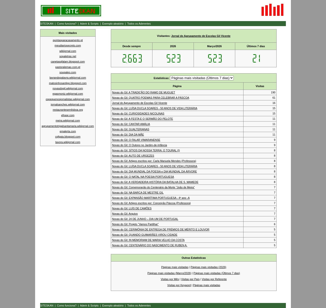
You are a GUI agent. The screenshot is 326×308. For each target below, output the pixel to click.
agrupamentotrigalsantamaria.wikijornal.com (68, 126)
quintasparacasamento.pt (68, 40)
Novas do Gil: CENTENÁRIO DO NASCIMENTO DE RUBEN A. (149, 245)
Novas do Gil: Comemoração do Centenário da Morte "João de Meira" (153, 187)
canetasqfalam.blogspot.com (68, 61)
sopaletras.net (67, 56)
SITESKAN (46, 23)
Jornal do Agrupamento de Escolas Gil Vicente (200, 35)
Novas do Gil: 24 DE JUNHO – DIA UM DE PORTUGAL (145, 218)
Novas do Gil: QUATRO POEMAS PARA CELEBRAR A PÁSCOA (150, 97)
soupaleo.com (67, 72)
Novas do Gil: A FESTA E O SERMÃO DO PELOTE (142, 118)
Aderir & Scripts (89, 23)
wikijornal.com (67, 50)
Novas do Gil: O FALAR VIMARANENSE (136, 139)
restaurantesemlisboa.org (68, 109)
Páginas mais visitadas (174, 267)
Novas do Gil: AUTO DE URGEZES (133, 155)
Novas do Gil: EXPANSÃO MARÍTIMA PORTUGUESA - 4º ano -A (151, 197)
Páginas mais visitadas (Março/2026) (169, 273)
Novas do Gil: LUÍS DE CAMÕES (132, 208)
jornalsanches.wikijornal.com (68, 104)
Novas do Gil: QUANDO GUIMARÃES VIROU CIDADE (145, 234)
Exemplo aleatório (113, 23)
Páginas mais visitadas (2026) (208, 267)
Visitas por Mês (170, 279)
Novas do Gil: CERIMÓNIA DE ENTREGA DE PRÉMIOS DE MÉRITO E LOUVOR (160, 229)
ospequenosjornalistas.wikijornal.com (68, 99)
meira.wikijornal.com (68, 120)
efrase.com (67, 115)
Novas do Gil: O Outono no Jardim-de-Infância (139, 145)
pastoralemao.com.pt (67, 67)
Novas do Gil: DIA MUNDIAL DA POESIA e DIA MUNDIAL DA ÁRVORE (154, 171)
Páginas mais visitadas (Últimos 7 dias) (217, 273)
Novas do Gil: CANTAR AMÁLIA (131, 124)
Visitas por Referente (214, 279)
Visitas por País (190, 279)
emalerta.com (68, 131)
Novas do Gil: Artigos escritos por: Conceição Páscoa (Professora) (151, 203)
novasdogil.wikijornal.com (68, 88)
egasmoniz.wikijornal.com (68, 93)
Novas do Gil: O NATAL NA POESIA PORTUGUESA (143, 176)
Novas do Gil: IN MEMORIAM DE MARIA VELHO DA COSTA (148, 239)
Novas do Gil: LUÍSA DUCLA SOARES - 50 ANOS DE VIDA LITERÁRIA (154, 108)
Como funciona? (66, 23)
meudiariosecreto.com (68, 45)
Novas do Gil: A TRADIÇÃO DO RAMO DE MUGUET (143, 92)
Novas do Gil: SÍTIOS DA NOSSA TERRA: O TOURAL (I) (146, 150)
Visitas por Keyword (179, 285)
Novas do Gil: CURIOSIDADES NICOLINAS (138, 113)
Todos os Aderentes (139, 23)
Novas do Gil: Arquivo (125, 213)
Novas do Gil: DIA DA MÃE (128, 134)
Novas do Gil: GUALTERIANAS (130, 129)
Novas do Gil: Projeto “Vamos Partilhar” (135, 224)
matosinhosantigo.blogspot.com (68, 83)
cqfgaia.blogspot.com (67, 136)
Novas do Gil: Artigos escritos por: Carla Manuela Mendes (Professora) (154, 160)
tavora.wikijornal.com (67, 142)
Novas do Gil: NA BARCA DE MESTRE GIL (138, 192)
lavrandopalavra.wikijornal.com (67, 77)
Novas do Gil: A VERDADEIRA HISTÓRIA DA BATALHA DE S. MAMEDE (155, 181)
